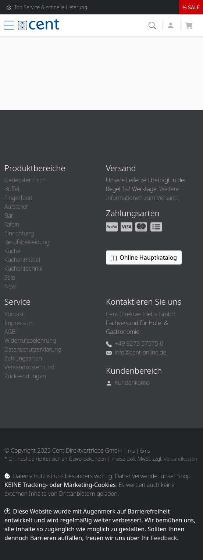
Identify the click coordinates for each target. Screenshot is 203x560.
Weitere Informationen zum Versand (142, 193)
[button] (153, 24)
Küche (12, 251)
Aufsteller (16, 207)
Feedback (164, 538)
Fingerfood (18, 198)
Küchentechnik (23, 269)
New (9, 286)
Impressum (18, 323)
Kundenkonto (128, 382)
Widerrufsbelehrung (30, 340)
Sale (9, 277)
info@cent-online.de (136, 352)
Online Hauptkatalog (144, 257)
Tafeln (11, 224)
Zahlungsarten (23, 358)
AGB (9, 332)
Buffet (12, 189)
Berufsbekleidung (27, 242)
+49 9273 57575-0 (134, 343)
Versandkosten (180, 458)
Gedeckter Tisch (25, 180)
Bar (8, 215)
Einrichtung (19, 233)
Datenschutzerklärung (32, 349)
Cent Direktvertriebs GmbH (140, 314)
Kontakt (14, 314)
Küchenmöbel (22, 260)
